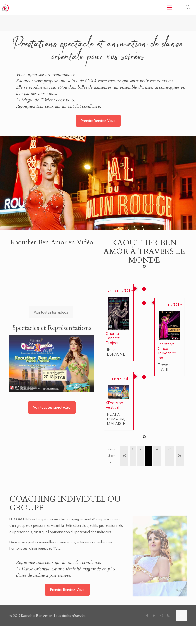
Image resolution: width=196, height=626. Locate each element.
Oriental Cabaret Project (113, 338)
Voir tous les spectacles (51, 407)
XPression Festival (114, 405)
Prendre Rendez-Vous (98, 120)
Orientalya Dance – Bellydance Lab (166, 351)
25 (170, 449)
